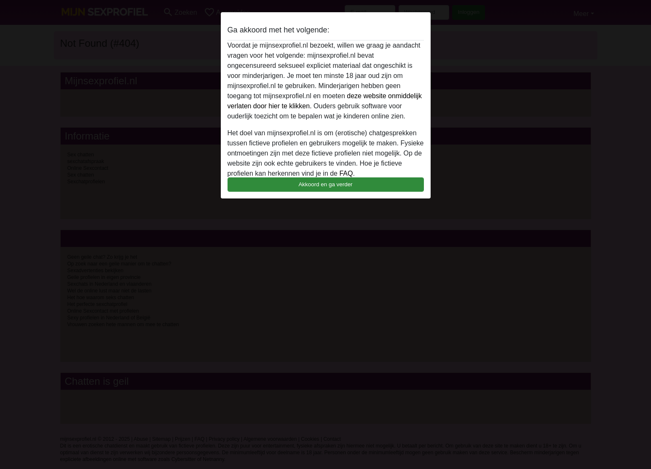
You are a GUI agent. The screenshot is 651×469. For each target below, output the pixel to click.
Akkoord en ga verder (325, 184)
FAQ (346, 173)
